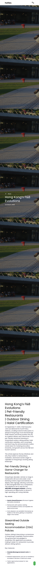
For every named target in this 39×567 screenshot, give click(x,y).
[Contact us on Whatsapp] (34, 563)
